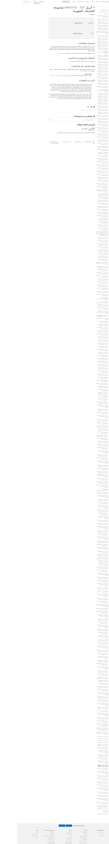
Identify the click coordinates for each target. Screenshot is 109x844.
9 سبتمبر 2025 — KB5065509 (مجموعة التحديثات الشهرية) (85, 48)
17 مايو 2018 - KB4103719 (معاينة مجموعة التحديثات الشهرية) (86, 636)
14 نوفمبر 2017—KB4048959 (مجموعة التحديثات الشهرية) (85, 697)
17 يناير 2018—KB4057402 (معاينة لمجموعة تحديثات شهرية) (85, 678)
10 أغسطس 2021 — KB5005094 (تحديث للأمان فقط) (85, 302)
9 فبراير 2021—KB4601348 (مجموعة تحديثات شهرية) (86, 344)
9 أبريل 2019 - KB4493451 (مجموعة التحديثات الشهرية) (86, 531)
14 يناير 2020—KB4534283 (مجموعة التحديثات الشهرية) (86, 442)
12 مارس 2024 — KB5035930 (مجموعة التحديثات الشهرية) (85, 106)
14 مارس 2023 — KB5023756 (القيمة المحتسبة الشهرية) (85, 165)
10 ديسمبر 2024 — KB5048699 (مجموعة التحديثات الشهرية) (85, 77)
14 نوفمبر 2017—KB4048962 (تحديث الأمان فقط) (85, 700)
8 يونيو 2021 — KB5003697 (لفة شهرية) (85, 319)
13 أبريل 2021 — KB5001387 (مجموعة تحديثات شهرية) (85, 331)
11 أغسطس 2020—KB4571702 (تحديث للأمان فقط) (85, 381)
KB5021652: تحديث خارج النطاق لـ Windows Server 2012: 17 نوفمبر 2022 (85, 190)
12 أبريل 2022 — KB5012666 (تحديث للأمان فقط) (85, 247)
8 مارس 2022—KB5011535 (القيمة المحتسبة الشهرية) (86, 250)
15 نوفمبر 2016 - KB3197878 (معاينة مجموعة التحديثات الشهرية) (85, 789)
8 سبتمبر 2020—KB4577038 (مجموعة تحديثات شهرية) (85, 375)
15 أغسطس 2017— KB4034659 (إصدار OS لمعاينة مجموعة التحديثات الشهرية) (85, 725)
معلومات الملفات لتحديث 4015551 (41, 75)
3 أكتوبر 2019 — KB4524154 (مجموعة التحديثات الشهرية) (85, 472)
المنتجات (76, 1)
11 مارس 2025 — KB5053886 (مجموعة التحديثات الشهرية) (85, 68)
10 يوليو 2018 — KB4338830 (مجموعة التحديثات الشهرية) (85, 619)
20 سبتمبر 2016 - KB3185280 (85, 808)
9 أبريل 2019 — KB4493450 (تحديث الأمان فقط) (85, 534)
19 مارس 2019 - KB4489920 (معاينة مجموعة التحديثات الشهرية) (85, 538)
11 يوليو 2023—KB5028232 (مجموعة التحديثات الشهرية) (86, 141)
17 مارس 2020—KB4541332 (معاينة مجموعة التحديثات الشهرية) (85, 416)
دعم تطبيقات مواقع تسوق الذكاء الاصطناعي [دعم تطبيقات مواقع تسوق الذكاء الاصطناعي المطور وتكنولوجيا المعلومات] (31, 835)
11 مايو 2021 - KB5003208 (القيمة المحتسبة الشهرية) (86, 325)
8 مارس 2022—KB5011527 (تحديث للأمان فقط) (86, 253)
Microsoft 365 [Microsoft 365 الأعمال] (52, 839)
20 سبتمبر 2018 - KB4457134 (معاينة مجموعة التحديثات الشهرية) (85, 595)
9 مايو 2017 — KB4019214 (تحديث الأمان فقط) (86, 758)
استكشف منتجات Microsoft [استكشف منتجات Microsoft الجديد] (99, 841)
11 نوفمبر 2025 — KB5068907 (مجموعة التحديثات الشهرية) (85, 39)
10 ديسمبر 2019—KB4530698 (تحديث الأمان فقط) (85, 448)
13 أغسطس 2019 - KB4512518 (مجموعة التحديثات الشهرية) (85, 493)
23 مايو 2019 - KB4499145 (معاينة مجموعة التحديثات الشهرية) (86, 517)
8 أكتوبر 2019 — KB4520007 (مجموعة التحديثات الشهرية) (85, 466)
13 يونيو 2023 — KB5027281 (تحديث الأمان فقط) (85, 150)
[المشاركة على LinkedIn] (74, 106)
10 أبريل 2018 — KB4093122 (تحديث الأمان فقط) (85, 654)
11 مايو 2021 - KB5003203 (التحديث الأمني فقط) (86, 328)
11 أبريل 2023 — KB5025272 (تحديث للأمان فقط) (85, 162)
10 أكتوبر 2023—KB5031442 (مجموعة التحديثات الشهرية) (85, 122)
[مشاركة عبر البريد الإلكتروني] (71, 106)
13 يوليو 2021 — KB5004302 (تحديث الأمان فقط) (85, 308)
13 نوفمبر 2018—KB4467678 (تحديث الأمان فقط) (85, 581)
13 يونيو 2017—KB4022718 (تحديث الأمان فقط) (86, 748)
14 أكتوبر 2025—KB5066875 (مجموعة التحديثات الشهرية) (85, 45)
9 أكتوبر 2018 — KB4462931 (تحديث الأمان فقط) (85, 591)
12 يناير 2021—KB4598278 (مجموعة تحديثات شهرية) (86, 353)
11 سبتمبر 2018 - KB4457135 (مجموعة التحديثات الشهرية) (85, 599)
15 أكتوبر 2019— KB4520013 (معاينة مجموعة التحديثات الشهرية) (85, 462)
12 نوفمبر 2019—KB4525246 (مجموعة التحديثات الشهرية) (85, 455)
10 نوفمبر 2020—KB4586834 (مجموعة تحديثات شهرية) (85, 365)
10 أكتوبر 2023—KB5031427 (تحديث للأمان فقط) (85, 125)
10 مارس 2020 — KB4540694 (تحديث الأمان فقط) (85, 423)
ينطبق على (75, 14)
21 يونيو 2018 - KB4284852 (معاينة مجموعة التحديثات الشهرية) (86, 626)
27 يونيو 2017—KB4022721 (86, 742)
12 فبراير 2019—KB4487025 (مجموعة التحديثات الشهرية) (85, 555)
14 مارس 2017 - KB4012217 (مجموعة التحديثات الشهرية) (85, 776)
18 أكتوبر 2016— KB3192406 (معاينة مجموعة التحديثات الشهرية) (85, 799)
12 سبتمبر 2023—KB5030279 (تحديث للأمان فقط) (85, 131)
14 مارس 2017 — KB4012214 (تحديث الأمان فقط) (85, 779)
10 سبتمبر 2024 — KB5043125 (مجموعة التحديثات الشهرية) (85, 87)
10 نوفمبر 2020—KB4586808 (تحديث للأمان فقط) (85, 362)
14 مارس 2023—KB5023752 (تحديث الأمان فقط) (85, 168)
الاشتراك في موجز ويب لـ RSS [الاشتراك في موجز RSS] (70, 109)
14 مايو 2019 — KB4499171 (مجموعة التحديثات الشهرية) (85, 524)
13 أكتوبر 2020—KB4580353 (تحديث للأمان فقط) (85, 371)
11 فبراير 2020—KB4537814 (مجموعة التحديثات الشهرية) (85, 429)
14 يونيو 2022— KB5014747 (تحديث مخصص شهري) (86, 225)
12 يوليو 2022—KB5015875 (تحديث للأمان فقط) (86, 222)
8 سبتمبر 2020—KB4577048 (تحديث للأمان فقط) (85, 378)
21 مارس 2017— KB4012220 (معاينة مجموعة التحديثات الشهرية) (85, 772)
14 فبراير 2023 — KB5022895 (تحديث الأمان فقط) (85, 175)
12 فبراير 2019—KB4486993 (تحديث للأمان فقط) (85, 552)
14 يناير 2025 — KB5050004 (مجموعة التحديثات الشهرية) (85, 74)
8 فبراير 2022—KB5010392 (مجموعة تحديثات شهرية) (86, 257)
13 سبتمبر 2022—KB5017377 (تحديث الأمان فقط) (85, 210)
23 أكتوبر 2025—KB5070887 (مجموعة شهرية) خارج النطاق (85, 42)
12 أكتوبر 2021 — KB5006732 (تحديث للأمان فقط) (85, 289)
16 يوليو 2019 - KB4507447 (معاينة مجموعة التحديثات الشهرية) (86, 496)
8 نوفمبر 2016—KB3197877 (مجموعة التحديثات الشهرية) (86, 796)
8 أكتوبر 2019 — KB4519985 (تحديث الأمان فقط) (85, 469)
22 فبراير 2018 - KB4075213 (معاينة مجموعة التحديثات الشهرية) (85, 668)
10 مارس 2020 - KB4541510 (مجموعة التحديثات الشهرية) (85, 420)
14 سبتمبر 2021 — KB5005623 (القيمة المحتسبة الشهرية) (85, 292)
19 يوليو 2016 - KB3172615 (86, 814)
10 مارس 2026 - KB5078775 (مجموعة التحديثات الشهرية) (85, 23)
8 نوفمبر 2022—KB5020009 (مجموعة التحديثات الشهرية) (86, 194)
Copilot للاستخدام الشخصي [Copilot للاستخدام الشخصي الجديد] (99, 837)
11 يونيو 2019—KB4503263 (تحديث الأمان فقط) (86, 513)
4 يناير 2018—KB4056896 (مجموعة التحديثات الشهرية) (86, 681)
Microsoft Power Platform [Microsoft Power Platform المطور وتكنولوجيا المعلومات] (33, 841)
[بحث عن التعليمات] (18, 1)
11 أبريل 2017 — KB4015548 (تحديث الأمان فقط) (85, 769)
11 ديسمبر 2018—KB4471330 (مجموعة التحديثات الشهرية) (85, 567)
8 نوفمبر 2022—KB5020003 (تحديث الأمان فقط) (86, 197)
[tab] (74, 128)
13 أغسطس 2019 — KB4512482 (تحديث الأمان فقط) (85, 490)
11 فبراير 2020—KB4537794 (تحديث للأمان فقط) (85, 433)
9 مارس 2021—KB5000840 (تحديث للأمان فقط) (86, 340)
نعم (51, 825)
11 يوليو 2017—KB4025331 (86, 738)
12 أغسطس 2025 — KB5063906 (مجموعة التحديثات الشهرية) (85, 52)
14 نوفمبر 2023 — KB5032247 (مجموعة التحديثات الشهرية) (85, 119)
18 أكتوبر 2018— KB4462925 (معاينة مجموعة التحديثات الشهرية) (85, 584)
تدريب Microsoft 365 (61, 141)
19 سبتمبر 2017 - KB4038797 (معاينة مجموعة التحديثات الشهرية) (85, 714)
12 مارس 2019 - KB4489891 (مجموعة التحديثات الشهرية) (85, 542)
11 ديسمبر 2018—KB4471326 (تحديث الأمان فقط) (85, 571)
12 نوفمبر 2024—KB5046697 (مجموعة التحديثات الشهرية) (85, 81)
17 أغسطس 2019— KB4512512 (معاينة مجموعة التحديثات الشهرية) (85, 486)
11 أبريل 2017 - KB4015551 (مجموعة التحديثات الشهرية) (85, 766)
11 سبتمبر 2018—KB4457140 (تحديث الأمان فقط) (85, 602)
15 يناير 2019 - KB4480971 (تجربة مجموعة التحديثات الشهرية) (85, 558)
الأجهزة (71, 1)
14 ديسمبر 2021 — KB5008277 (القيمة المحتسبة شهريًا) (85, 273)
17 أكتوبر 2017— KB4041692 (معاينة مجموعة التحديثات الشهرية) (85, 704)
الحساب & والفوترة (64, 1)
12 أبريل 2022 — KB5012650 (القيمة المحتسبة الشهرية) (85, 244)
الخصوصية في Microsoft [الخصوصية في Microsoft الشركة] (17, 835)
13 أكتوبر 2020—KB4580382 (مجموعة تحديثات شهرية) (85, 368)
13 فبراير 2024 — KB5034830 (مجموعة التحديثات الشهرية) (85, 110)
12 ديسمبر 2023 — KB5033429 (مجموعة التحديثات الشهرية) (85, 116)
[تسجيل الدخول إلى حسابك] (10, 1)
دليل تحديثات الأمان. (45, 53)
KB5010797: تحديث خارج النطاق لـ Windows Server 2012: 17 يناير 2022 (85, 263)
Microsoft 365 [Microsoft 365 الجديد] (101, 839)
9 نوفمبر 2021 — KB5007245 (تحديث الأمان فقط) (85, 282)
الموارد (57, 1)
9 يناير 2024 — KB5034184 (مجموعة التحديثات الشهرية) (86, 113)
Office (81, 1)
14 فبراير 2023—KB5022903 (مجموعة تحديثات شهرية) (85, 172)
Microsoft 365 (85, 1)
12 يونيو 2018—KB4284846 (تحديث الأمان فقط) (86, 633)
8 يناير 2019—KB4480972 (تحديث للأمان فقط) (86, 564)
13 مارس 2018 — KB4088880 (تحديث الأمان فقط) (85, 664)
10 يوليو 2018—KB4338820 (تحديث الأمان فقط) (86, 623)
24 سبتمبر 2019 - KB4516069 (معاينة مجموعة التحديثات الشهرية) (85, 475)
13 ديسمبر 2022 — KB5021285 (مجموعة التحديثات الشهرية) (85, 184)
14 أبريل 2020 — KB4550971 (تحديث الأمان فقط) (85, 413)
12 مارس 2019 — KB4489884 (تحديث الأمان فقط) (85, 545)
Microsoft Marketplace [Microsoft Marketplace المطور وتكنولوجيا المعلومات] (34, 839)
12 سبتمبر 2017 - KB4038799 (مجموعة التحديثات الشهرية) (85, 718)
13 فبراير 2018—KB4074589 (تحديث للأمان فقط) (85, 675)
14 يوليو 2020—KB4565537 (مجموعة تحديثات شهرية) (86, 387)
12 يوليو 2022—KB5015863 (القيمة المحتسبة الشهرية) (86, 219)
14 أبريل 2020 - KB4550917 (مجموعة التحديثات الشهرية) (85, 410)
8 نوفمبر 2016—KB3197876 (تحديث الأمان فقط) (86, 793)
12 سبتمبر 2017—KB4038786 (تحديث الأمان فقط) (85, 721)
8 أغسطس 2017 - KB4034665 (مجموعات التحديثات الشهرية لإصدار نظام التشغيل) (85, 729)
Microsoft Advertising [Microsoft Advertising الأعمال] (51, 841)
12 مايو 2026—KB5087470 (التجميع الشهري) (86, 16)
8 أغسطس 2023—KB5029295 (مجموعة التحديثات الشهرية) (85, 134)
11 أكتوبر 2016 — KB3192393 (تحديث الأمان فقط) (85, 803)
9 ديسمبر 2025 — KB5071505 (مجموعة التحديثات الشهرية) (85, 36)
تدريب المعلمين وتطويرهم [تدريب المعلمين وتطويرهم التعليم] (66, 841)
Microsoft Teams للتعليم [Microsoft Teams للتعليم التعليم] (66, 835)
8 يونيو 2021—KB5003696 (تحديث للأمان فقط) (86, 322)
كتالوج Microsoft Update (68, 70)
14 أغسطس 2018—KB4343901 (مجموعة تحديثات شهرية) (85, 609)
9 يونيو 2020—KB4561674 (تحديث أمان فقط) (86, 396)
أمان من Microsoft (50, 141)
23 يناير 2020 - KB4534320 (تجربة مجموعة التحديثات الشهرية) (85, 436)
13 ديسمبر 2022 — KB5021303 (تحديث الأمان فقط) (85, 187)
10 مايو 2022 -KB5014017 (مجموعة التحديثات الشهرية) (86, 238)
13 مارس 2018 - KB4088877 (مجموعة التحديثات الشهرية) (85, 661)
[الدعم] (91, 1)
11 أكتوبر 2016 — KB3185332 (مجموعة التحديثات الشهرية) (85, 806)
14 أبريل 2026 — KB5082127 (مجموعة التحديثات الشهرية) (85, 19)
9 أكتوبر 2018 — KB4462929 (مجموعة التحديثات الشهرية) (85, 588)
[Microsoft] (99, 1)
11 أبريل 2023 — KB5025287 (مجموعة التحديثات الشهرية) (85, 159)
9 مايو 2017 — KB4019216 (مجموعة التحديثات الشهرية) (86, 755)
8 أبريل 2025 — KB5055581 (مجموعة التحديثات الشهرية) (85, 65)
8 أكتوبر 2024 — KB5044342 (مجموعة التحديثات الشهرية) (85, 84)
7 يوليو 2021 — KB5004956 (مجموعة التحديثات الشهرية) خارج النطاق (85, 312)
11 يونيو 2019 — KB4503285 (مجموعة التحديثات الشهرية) (85, 510)
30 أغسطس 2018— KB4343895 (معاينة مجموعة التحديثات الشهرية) (85, 605)
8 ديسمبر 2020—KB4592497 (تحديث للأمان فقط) (85, 356)
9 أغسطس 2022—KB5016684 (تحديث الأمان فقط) (85, 216)
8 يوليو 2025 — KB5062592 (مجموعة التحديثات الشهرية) (86, 56)
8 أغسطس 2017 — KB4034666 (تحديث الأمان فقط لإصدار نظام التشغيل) (85, 733)
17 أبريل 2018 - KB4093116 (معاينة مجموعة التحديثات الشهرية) (85, 647)
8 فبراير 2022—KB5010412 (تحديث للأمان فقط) (86, 260)
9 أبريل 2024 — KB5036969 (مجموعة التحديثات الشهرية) (85, 103)
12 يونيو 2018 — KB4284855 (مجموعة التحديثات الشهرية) (85, 630)
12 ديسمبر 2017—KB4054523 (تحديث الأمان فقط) (85, 690)
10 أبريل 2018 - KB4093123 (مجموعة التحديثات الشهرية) (85, 651)
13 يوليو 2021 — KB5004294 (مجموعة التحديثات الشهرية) (85, 305)
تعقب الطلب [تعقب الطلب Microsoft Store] (84, 835)
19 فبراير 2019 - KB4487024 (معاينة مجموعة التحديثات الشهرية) (85, 548)
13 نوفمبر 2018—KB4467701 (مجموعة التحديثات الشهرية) (85, 578)
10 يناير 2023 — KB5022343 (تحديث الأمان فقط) (85, 181)
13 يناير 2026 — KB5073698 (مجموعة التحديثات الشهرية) (85, 29)
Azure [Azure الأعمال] (53, 835)
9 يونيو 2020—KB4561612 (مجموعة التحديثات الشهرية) (86, 393)
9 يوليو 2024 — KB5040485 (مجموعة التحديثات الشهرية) (86, 94)
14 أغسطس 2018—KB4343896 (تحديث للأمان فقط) (85, 612)
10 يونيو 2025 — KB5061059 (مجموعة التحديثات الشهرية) (85, 59)
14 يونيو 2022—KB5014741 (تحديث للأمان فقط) (86, 228)
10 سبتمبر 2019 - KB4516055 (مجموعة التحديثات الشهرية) (85, 482)
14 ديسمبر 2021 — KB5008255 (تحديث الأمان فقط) (85, 276)
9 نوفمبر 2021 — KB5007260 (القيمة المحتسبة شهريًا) (85, 279)
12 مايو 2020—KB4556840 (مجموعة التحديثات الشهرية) (86, 402)
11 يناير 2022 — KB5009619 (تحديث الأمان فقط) (85, 270)
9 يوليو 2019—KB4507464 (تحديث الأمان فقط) (86, 503)
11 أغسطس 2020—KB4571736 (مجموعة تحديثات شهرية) (85, 384)
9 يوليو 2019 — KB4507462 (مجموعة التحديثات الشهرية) (86, 500)
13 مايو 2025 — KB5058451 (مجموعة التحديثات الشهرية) (85, 62)
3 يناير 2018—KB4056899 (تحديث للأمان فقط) (86, 684)
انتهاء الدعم (89, 13)
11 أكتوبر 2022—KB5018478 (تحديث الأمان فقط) (85, 204)
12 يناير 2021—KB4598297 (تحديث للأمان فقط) (86, 350)
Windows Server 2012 (88, 10)
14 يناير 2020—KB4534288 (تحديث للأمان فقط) (86, 439)
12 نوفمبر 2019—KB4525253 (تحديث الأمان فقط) (85, 458)
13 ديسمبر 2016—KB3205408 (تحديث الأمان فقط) (85, 785)
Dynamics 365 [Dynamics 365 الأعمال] (52, 837)
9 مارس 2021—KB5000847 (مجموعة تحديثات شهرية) (86, 337)
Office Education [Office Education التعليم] (67, 839)
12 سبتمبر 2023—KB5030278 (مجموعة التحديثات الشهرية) (85, 128)
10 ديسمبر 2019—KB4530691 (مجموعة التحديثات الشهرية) (85, 445)
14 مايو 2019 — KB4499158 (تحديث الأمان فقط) (85, 521)
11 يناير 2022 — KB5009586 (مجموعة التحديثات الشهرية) (85, 267)
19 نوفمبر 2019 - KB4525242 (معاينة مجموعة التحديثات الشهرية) (85, 451)
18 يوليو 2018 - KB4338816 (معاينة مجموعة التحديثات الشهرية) (86, 616)
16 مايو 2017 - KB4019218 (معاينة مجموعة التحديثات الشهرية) (86, 751)
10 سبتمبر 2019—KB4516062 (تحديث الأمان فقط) (85, 479)
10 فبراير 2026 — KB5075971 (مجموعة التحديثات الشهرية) (85, 26)
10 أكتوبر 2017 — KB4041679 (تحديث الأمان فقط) (85, 711)
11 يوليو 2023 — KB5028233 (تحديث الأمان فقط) (85, 144)
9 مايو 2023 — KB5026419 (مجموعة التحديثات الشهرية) (86, 153)
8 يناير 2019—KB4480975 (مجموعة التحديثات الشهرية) (86, 561)
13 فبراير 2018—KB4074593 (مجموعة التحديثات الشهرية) (85, 671)
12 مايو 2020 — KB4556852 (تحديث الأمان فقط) (85, 399)
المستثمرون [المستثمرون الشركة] (19, 837)
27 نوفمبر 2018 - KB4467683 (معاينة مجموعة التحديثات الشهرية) (85, 574)
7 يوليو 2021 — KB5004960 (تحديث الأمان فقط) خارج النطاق (85, 316)
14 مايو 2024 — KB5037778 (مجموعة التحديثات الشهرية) (85, 100)
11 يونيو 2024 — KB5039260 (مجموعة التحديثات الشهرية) (85, 97)
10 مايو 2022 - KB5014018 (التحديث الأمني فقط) (86, 241)
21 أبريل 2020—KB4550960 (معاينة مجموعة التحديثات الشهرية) (85, 406)
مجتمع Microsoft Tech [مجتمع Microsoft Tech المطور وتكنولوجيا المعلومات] (34, 837)
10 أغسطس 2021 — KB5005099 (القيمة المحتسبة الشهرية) (86, 298)
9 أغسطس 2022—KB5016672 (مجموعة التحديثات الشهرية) (85, 213)
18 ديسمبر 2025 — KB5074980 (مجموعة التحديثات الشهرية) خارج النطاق (85, 32)
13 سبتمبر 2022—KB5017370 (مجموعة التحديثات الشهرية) (85, 207)
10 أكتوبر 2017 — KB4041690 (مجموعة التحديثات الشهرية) (85, 708)
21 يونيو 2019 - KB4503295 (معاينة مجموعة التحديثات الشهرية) (86, 507)
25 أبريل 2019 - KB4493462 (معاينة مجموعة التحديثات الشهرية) (85, 527)
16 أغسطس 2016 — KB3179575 (87, 811)
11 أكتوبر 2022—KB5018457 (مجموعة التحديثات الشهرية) (85, 201)
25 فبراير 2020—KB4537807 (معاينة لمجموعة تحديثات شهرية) (85, 426)
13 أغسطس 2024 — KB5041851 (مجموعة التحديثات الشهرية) (85, 90)
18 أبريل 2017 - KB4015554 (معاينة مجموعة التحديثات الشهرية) (85, 762)
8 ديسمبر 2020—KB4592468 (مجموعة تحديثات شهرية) (85, 359)
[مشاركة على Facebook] (77, 106)
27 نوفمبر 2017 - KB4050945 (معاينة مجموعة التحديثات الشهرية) (85, 693)
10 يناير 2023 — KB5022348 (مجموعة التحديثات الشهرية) (85, 178)
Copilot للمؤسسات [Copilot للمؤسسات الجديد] (100, 835)
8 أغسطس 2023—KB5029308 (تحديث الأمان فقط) (85, 137)
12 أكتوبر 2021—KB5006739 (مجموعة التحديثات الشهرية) (85, 286)
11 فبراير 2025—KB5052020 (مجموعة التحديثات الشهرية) (85, 71)
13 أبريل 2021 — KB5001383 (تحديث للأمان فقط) (85, 334)
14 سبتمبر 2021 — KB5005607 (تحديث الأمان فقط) (85, 295)
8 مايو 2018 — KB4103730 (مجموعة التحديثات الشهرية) (86, 640)
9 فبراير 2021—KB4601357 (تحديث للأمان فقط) (86, 347)
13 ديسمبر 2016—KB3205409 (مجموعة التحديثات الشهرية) (85, 782)
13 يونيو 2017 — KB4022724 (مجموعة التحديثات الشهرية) (85, 745)
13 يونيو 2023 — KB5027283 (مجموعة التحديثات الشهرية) (85, 147)
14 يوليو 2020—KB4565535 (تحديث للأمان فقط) (86, 390)
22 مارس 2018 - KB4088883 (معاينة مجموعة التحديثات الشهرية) (85, 657)
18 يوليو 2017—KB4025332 (86, 736)
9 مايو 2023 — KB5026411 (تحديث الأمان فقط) (86, 156)
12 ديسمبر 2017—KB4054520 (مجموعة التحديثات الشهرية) (85, 687)
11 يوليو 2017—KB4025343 (86, 740)
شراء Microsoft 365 (49, 1)
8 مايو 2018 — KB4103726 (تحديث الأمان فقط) (86, 643)
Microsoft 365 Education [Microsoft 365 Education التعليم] (66, 837)
